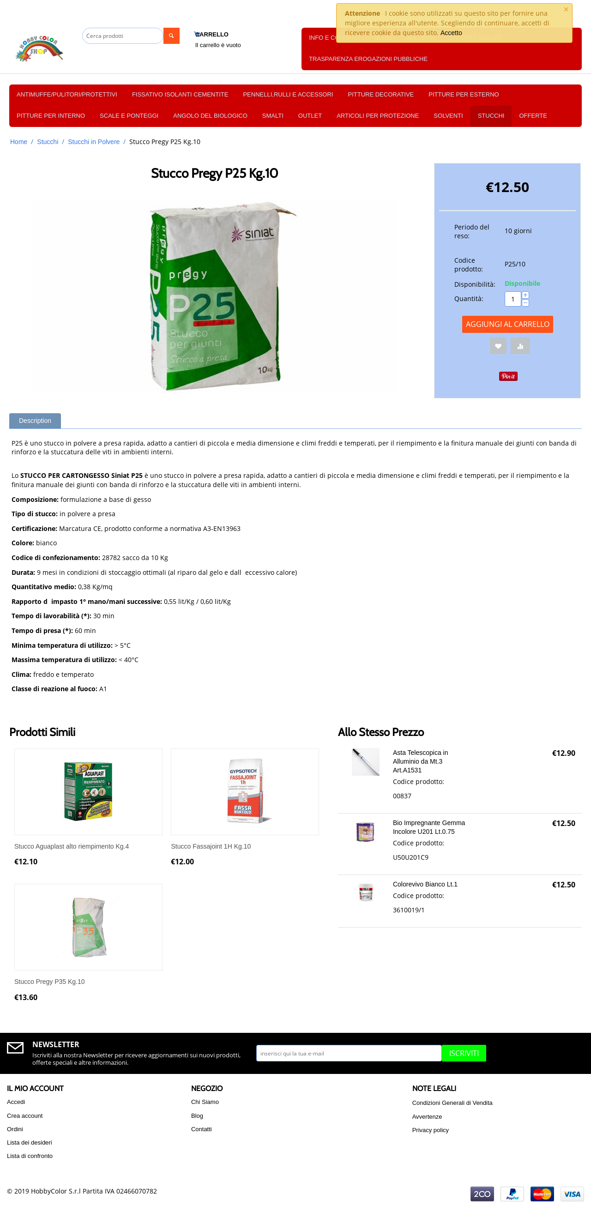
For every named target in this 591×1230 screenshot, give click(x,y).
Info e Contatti (334, 37)
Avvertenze (427, 1116)
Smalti (272, 115)
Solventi (448, 115)
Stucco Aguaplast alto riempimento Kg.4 (71, 846)
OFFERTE (533, 115)
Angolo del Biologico (210, 115)
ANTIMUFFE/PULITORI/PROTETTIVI (67, 94)
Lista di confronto (30, 1155)
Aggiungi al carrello (507, 324)
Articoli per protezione (378, 115)
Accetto (451, 32)
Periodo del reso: (471, 231)
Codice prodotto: (468, 264)
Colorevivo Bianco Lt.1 (425, 884)
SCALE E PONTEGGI (129, 115)
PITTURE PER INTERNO (51, 115)
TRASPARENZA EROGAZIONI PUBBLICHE (368, 58)
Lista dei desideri (29, 1142)
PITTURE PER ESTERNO (463, 94)
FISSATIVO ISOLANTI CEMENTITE (180, 94)
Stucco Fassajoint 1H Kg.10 (211, 846)
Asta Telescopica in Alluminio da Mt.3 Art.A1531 (420, 761)
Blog (197, 1115)
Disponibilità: (474, 284)
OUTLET (310, 115)
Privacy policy (430, 1130)
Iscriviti (464, 1053)
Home (18, 141)
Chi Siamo (205, 1101)
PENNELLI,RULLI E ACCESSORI (288, 94)
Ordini (15, 1129)
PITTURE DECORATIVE (381, 94)
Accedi (16, 1101)
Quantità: (468, 298)
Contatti (201, 1129)
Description (35, 420)
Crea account (24, 1115)
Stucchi (491, 115)
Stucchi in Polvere (94, 141)
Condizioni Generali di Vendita (452, 1102)
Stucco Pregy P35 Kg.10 (49, 981)
